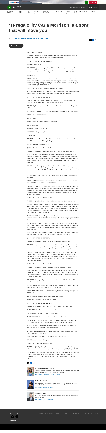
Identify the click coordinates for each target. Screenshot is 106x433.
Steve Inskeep (44, 41)
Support (93, 14)
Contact (68, 14)
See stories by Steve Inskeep (44, 403)
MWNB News (20, 15)
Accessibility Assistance (96, 417)
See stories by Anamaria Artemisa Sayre (47, 378)
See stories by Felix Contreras (44, 390)
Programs (37, 14)
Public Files (88, 417)
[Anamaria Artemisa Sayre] (30, 375)
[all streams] (93, 11)
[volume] (13, 10)
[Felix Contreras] (30, 387)
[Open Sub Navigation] (34, 17)
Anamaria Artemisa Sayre (22, 41)
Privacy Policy (81, 417)
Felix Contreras (34, 41)
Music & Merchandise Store (80, 15)
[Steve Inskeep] (30, 400)
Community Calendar (45, 15)
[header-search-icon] (87, 3)
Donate (95, 4)
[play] (9, 11)
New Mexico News (11, 15)
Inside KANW (60, 14)
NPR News (28, 15)
